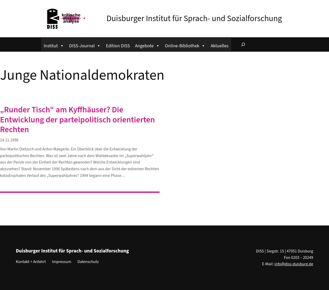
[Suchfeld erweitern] (243, 44)
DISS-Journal (85, 45)
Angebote (147, 45)
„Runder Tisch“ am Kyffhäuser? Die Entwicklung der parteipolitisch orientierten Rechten (77, 119)
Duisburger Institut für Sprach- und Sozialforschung (194, 18)
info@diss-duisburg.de (294, 264)
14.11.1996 (9, 140)
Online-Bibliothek (185, 45)
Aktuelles (219, 45)
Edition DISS (118, 45)
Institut (54, 45)
